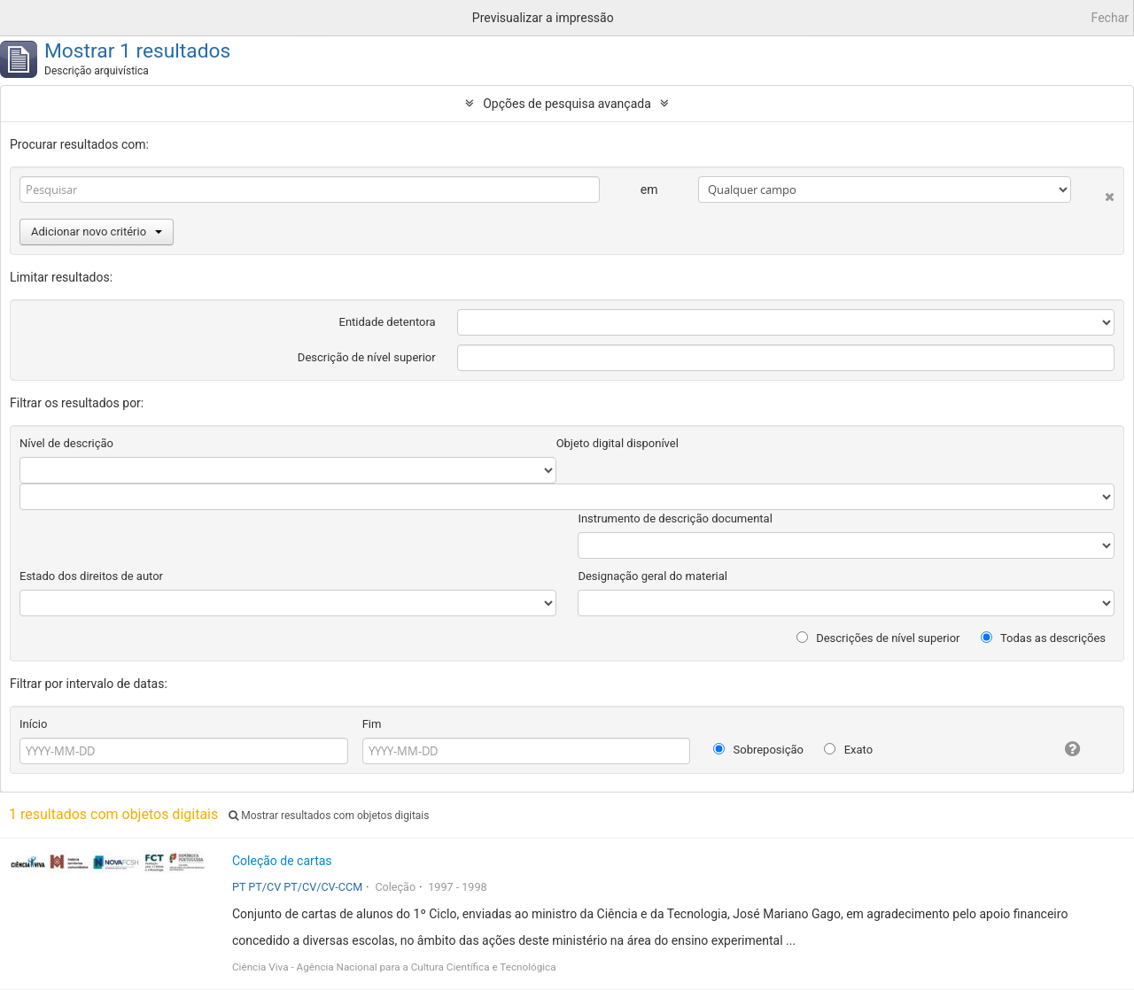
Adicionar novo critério (96, 231)
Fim (372, 724)
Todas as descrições (1043, 638)
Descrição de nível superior (367, 357)
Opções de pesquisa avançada (567, 104)
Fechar (1110, 18)
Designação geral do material (652, 576)
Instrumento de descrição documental (675, 518)
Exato (848, 749)
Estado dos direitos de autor (91, 576)
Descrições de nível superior (878, 638)
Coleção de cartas (282, 861)
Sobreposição (758, 749)
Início (33, 724)
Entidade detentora (387, 322)
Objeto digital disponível (617, 443)
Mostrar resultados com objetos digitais (329, 815)
